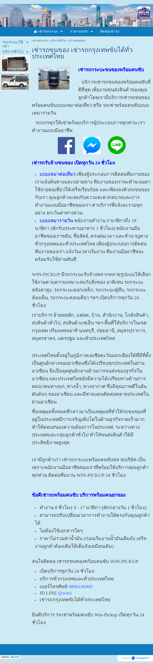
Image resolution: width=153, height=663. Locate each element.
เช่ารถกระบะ (40, 40)
